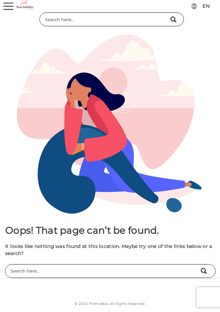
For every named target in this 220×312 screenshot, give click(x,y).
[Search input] (106, 19)
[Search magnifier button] (174, 19)
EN (206, 6)
